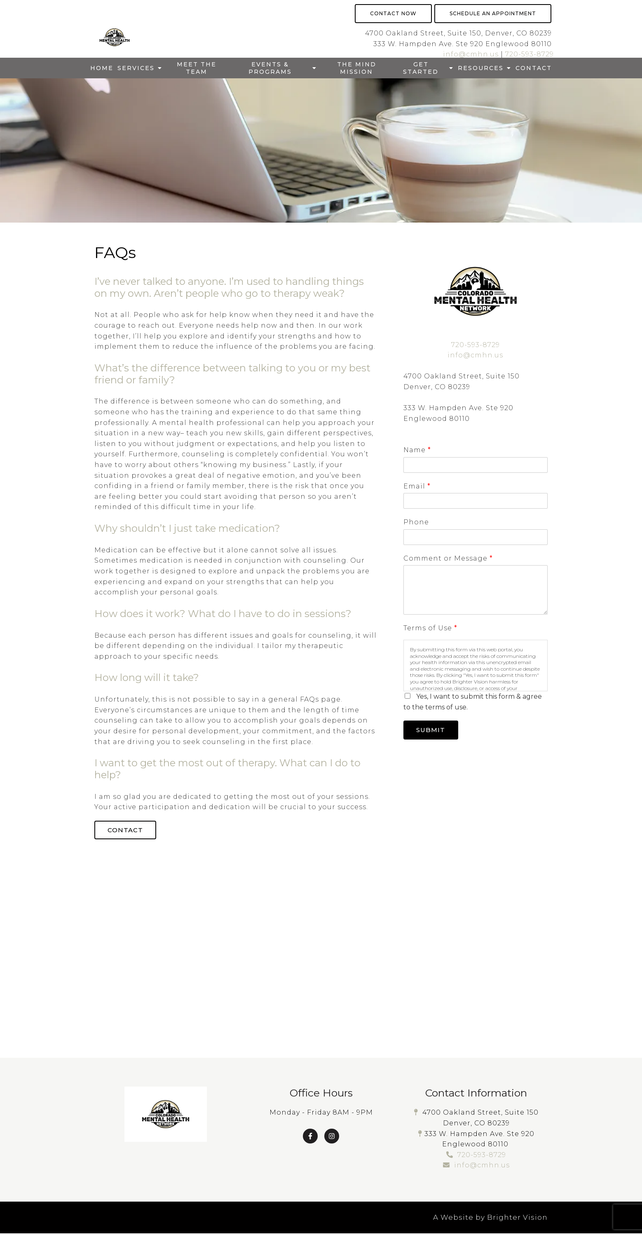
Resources (481, 68)
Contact (533, 68)
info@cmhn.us (471, 54)
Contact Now (393, 13)
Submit (433, 731)
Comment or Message (447, 558)
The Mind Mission (356, 68)
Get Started (420, 68)
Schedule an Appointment (493, 13)
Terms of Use (430, 628)
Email (416, 486)
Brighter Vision (517, 1218)
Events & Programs (270, 68)
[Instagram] (331, 1137)
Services (136, 68)
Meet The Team (196, 68)
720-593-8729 (529, 54)
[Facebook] (310, 1137)
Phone (416, 522)
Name (417, 450)
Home (101, 68)
